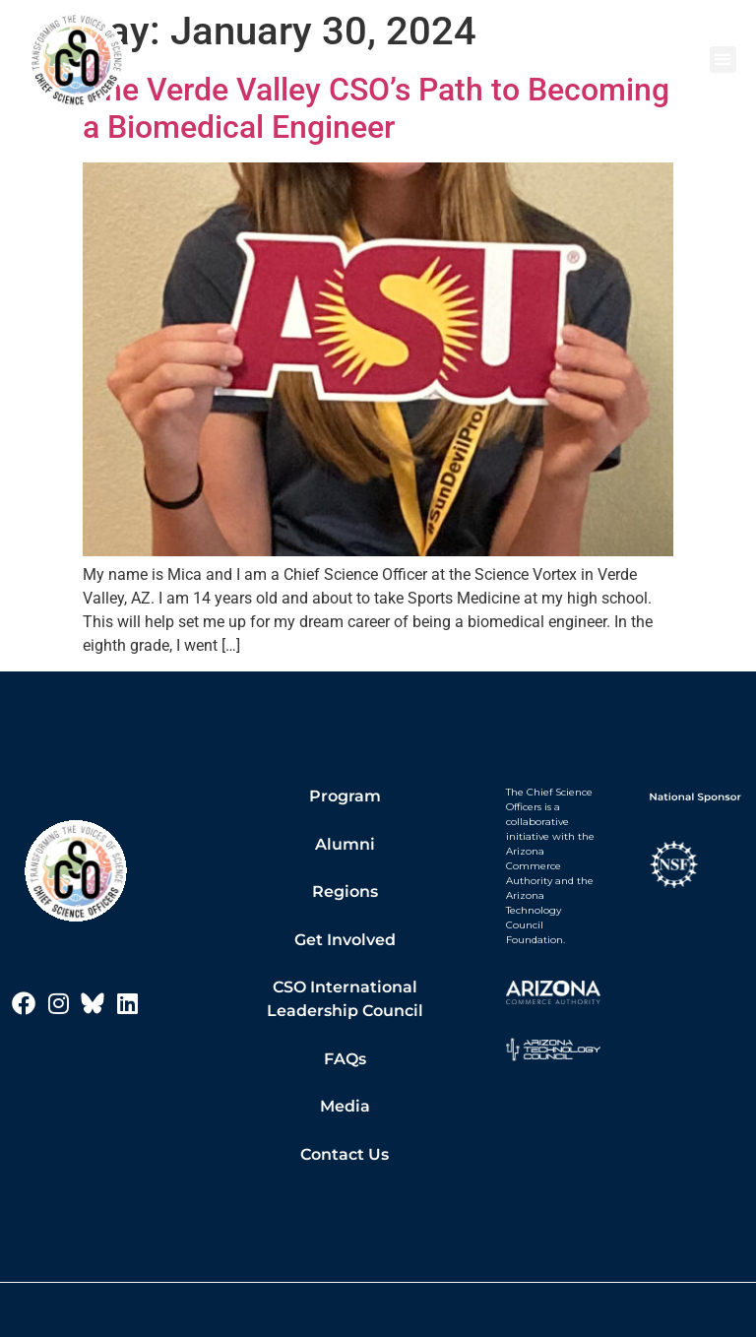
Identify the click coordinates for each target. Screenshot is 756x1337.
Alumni (345, 844)
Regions (345, 891)
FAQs (345, 1059)
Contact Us (344, 1154)
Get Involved (345, 939)
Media (345, 1106)
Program (345, 796)
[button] (723, 59)
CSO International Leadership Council (345, 999)
